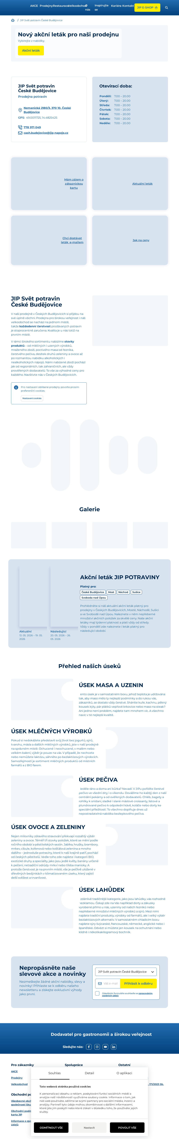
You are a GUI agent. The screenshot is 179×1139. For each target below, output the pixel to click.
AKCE (33, 5)
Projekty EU (125, 1071)
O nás (87, 7)
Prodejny (45, 5)
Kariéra (115, 5)
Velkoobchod (75, 5)
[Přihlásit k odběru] (138, 983)
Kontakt (127, 5)
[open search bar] (166, 7)
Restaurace (59, 5)
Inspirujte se (101, 7)
